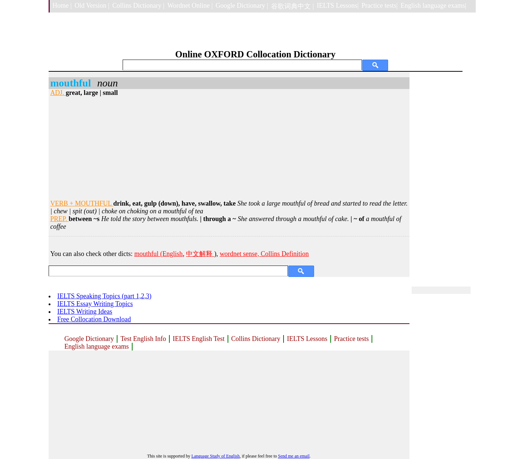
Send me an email (294, 456)
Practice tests (351, 338)
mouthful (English (158, 253)
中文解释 (200, 253)
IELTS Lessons (307, 338)
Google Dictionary (89, 338)
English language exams (96, 346)
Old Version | (92, 5)
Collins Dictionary (256, 338)
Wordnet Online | (189, 5)
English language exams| (434, 5)
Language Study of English (215, 456)
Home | (62, 5)
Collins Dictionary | (138, 5)
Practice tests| (380, 5)
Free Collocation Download (94, 319)
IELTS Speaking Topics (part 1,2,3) (104, 296)
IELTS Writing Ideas (84, 311)
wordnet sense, (240, 253)
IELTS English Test (199, 338)
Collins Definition (285, 253)
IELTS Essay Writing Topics (95, 303)
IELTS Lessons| (337, 5)
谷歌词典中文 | (292, 6)
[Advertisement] (229, 148)
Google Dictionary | (242, 5)
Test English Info (143, 338)
